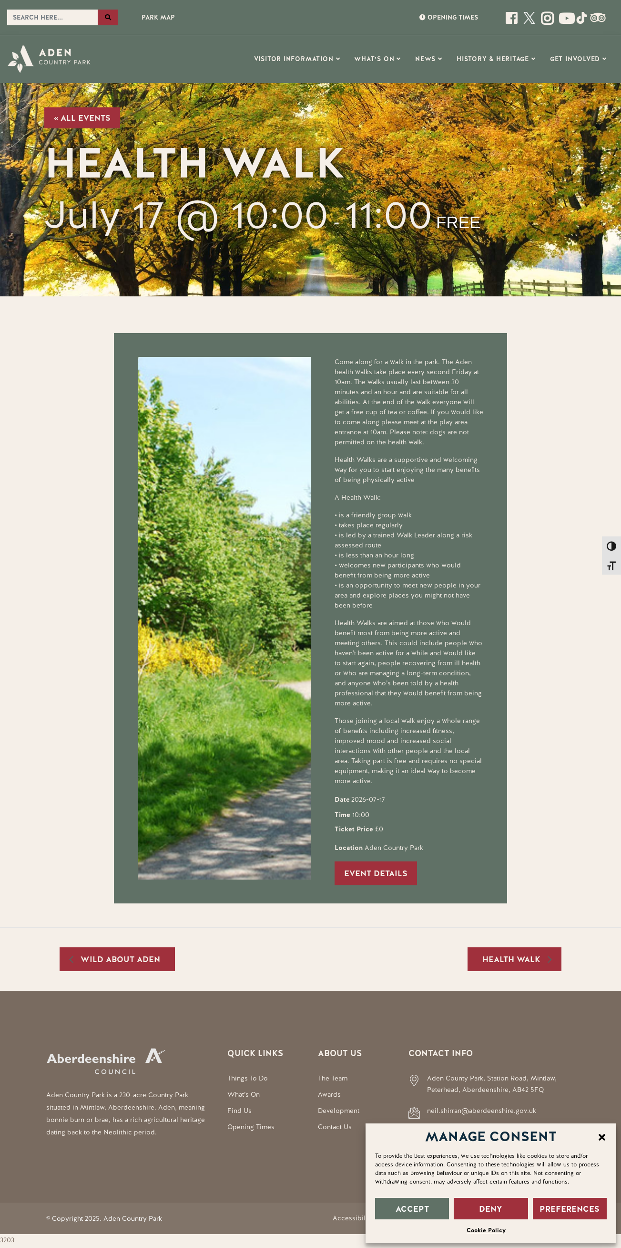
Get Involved (575, 59)
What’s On (374, 59)
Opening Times (251, 1126)
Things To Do (247, 1078)
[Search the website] (52, 18)
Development (338, 1110)
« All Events (82, 118)
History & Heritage (493, 59)
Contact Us (335, 1126)
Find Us (239, 1110)
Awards (329, 1094)
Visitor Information (294, 59)
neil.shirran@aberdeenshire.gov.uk (481, 1110)
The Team (332, 1078)
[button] (602, 1136)
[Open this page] (512, 22)
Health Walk (512, 959)
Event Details (375, 873)
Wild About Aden (119, 959)
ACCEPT (412, 1209)
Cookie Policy (486, 1230)
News (425, 59)
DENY (490, 1209)
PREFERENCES (570, 1209)
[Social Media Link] (564, 22)
